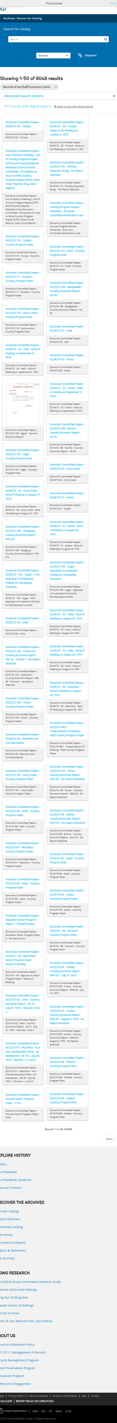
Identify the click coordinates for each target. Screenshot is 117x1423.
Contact (95, 1396)
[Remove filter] (56, 87)
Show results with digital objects (73, 106)
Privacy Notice (16, 1396)
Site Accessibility (38, 1396)
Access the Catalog (30, 18)
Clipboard (85, 55)
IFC (50, 1411)
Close (112, 3)
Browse (53, 55)
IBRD (35, 1411)
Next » (110, 1139)
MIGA (59, 1411)
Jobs (84, 1396)
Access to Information (64, 1396)
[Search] (58, 39)
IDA (43, 1411)
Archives (9, 18)
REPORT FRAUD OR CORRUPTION (35, 1401)
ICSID (68, 1411)
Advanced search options (23, 96)
